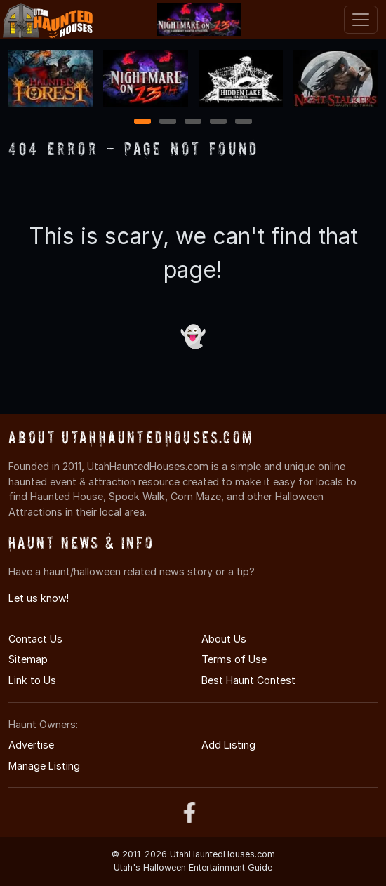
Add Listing (228, 745)
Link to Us (32, 680)
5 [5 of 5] (244, 122)
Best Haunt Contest (248, 680)
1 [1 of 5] (143, 122)
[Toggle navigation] (361, 20)
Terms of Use (234, 659)
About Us (223, 639)
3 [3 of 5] (193, 122)
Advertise (31, 745)
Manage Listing (44, 766)
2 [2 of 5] (168, 122)
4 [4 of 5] (218, 122)
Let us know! (38, 598)
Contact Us (35, 639)
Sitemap (28, 659)
